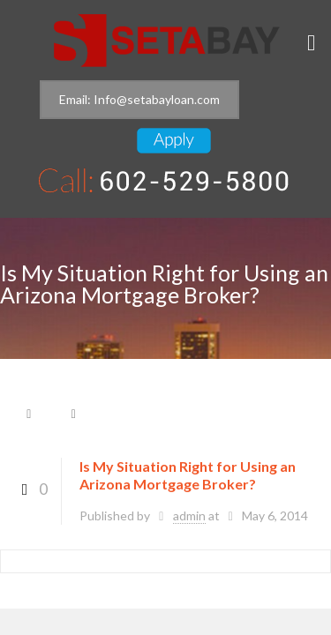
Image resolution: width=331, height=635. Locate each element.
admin (189, 515)
